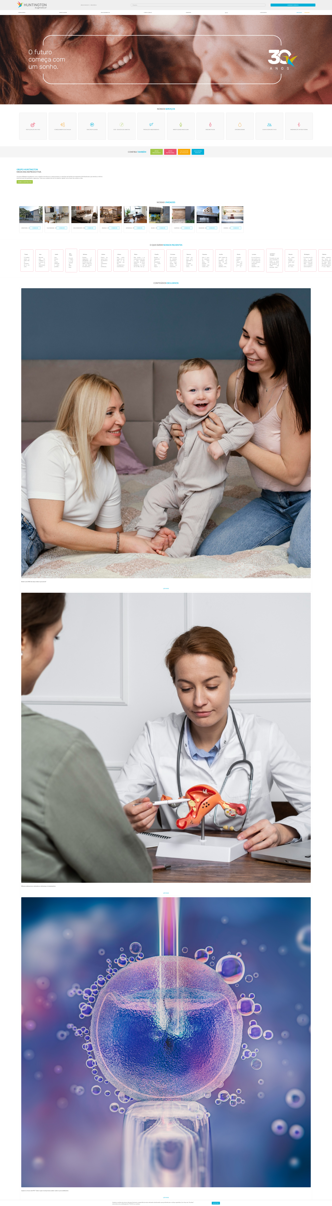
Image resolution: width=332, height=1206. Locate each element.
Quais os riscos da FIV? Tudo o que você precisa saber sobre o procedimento (44, 1190)
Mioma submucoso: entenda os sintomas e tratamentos (38, 886)
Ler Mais (166, 588)
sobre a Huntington (24, 182)
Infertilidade (63, 12)
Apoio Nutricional (170, 151)
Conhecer (35, 228)
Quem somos (21, 12)
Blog (226, 12)
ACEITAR (216, 1203)
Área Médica (94, 5)
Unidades (188, 12)
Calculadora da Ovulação (184, 151)
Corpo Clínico (148, 12)
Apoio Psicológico (156, 151)
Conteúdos (263, 12)
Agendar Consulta (292, 5)
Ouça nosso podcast (198, 151)
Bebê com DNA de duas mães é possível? (33, 581)
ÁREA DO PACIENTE (85, 5)
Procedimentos (105, 12)
